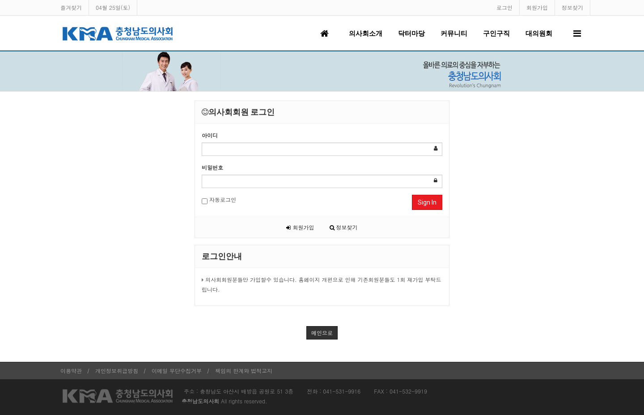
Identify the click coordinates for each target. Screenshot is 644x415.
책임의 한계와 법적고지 (243, 370)
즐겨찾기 (71, 7)
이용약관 (71, 370)
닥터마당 (411, 33)
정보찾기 (572, 7)
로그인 (504, 7)
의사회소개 (365, 33)
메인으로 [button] (322, 332)
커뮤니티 (454, 33)
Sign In (427, 202)
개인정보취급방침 (116, 370)
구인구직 (496, 33)
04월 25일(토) (113, 7)
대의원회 (538, 33)
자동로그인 (219, 200)
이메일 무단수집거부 (177, 370)
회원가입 (537, 7)
